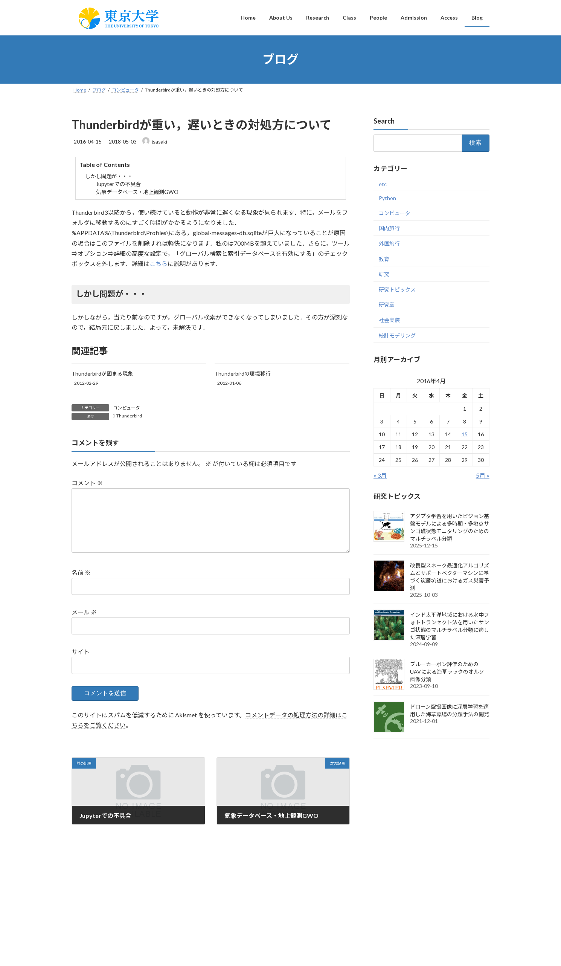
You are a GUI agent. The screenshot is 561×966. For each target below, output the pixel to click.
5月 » (482, 475)
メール (84, 624)
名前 (81, 584)
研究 (384, 274)
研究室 (387, 304)
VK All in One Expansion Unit (329, 953)
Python (387, 198)
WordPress (240, 953)
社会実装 (389, 320)
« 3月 (380, 475)
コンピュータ (126, 408)
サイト (81, 663)
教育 (384, 258)
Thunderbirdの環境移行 (243, 373)
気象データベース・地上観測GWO (137, 192)
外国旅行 (389, 243)
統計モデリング (397, 335)
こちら (158, 263)
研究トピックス (397, 289)
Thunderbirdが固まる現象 (102, 373)
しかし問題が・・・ (109, 176)
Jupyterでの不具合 (118, 184)
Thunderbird (129, 416)
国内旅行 (389, 228)
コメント (87, 482)
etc (383, 183)
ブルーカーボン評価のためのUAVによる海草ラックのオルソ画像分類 (447, 671)
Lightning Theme (279, 953)
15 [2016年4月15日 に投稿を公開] (465, 434)
